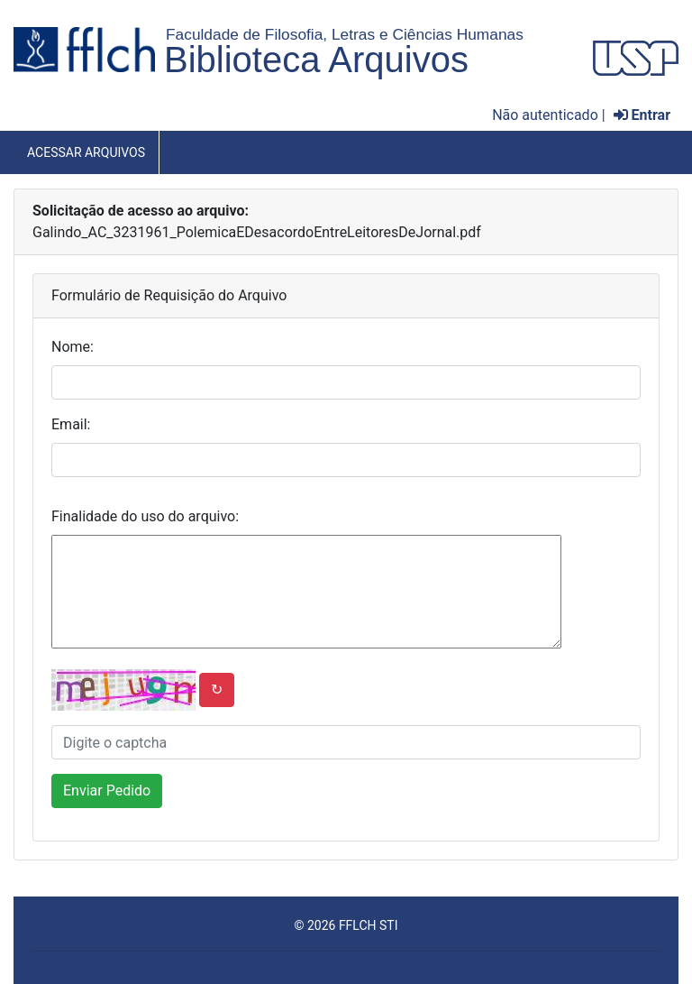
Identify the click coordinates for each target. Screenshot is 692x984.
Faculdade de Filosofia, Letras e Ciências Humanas (345, 34)
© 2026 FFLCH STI (345, 925)
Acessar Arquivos (86, 152)
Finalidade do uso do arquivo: (145, 516)
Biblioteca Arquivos (316, 59)
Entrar (642, 115)
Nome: (72, 346)
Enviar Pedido (106, 790)
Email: (70, 424)
